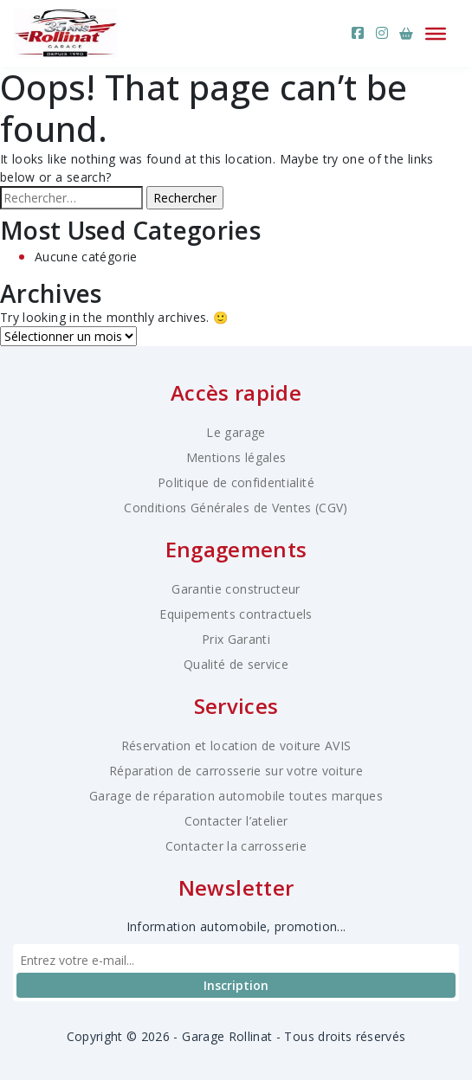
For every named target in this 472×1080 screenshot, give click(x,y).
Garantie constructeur (235, 589)
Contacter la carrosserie (236, 846)
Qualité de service (236, 664)
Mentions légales (236, 457)
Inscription (236, 985)
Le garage (235, 432)
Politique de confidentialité (236, 482)
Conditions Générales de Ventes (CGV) (236, 507)
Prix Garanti (236, 639)
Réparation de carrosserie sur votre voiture (236, 770)
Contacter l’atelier (236, 821)
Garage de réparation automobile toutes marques (236, 796)
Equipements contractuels (235, 614)
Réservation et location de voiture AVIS (236, 745)
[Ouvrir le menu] (435, 33)
